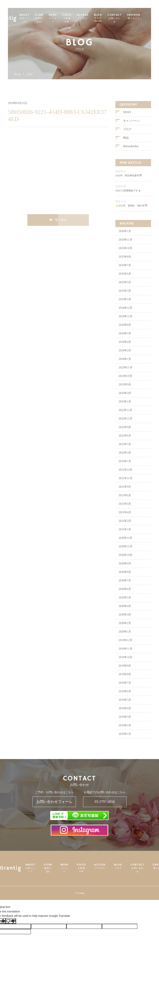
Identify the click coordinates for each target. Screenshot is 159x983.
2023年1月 (125, 407)
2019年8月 (125, 680)
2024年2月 (125, 356)
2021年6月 (125, 501)
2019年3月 (125, 723)
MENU (61, 18)
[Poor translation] (11, 921)
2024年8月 (125, 331)
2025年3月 (125, 297)
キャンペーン (131, 127)
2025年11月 (125, 246)
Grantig (14, 17)
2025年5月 (125, 288)
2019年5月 (125, 706)
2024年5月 (125, 339)
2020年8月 (125, 578)
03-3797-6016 (105, 802)
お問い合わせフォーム (54, 802)
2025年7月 (125, 271)
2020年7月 (125, 586)
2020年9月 (125, 569)
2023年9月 (125, 390)
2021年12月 (125, 476)
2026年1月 (125, 237)
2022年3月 (125, 459)
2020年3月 (125, 621)
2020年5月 (125, 603)
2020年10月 (125, 561)
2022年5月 (125, 450)
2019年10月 (125, 663)
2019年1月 (125, 740)
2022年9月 (125, 433)
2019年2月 (125, 731)
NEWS (127, 118)
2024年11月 (125, 322)
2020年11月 (125, 552)
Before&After (131, 152)
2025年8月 (125, 263)
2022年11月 (125, 425)
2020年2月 (125, 629)
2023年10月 (125, 382)
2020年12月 (125, 544)
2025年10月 (125, 254)
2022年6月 (125, 442)
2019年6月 (125, 697)
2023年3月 (125, 399)
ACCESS (90, 16)
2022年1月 (125, 467)
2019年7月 (125, 689)
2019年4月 (125, 714)
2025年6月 (125, 280)
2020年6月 (125, 595)
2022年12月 (125, 416)
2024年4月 (125, 348)
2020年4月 (125, 612)
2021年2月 (125, 527)
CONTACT (122, 18)
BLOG (106, 16)
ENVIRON (141, 16)
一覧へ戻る (58, 226)
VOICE (74, 18)
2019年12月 (125, 646)
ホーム (17, 74)
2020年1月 (125, 638)
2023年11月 (125, 373)
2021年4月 (125, 518)
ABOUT (32, 18)
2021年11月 (125, 484)
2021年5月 (125, 510)
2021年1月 (125, 535)
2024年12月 (125, 314)
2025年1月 (125, 305)
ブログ (29, 74)
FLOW (47, 18)
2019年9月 (125, 672)
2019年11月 (125, 655)
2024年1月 (125, 365)
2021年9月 (125, 493)
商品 (126, 144)
